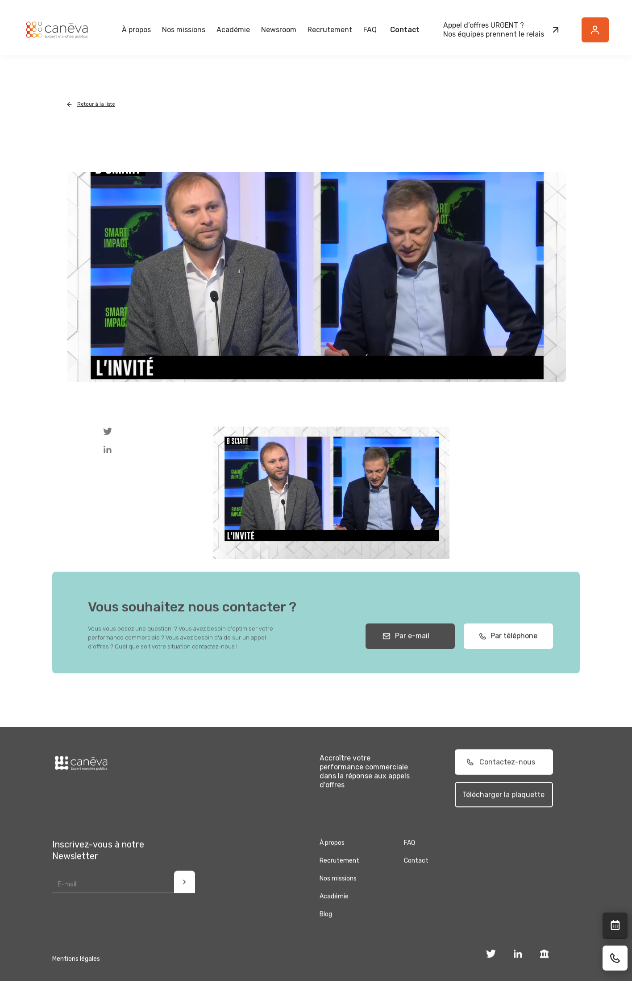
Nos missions (338, 884)
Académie (233, 29)
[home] (56, 29)
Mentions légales (76, 964)
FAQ (370, 29)
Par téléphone (511, 641)
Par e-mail (410, 641)
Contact (405, 29)
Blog (326, 920)
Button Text (600, 34)
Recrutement (330, 29)
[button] (136, 29)
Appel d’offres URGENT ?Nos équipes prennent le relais (493, 29)
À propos (332, 848)
